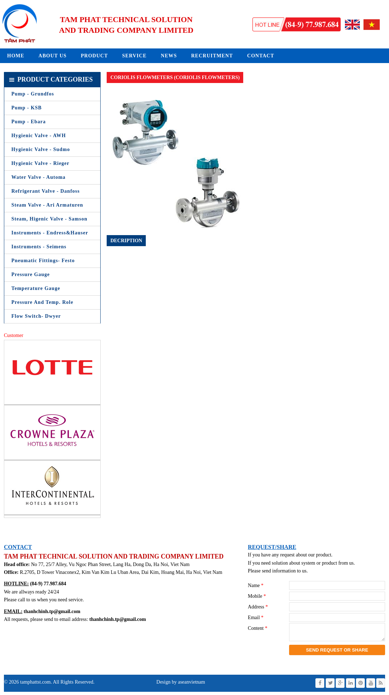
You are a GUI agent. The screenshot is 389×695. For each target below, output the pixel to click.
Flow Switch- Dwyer (36, 316)
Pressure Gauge (30, 274)
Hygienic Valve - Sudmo (40, 149)
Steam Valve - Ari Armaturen (47, 205)
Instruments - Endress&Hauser (49, 232)
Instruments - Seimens (38, 246)
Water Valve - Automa (38, 177)
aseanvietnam (191, 685)
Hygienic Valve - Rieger (40, 163)
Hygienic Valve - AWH (38, 135)
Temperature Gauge (35, 288)
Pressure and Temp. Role (42, 302)
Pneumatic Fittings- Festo (43, 260)
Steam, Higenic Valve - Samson (49, 219)
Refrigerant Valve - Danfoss (45, 191)
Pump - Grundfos (32, 94)
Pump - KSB (26, 107)
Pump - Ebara (28, 121)
